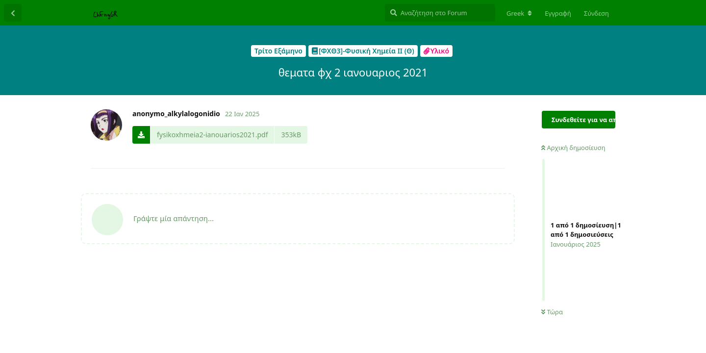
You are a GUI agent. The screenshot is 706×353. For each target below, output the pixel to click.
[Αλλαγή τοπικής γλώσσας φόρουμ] (519, 13)
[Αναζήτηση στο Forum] (440, 13)
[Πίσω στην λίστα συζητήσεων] (13, 13)
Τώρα (552, 311)
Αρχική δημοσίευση (573, 147)
